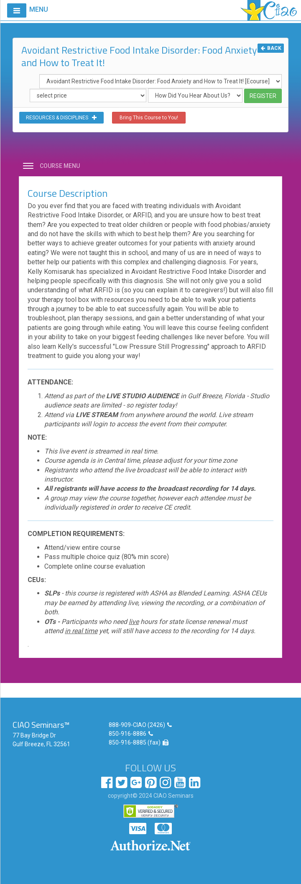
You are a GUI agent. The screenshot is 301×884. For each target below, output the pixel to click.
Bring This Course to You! (149, 118)
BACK (270, 48)
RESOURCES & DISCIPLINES (61, 118)
